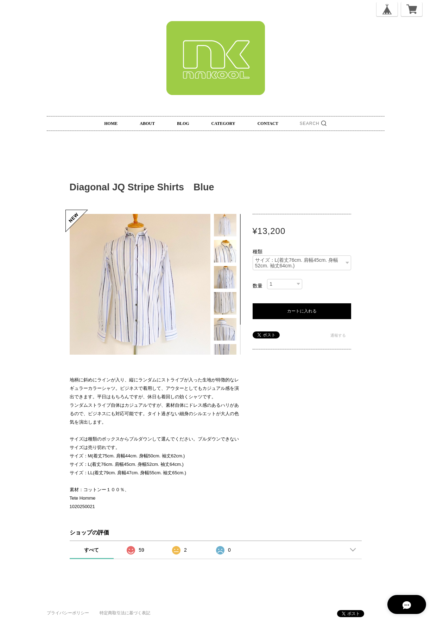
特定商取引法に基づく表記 (125, 612)
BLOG (183, 123)
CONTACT (268, 123)
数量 (257, 286)
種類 (257, 251)
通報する (338, 335)
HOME (111, 123)
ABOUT (147, 123)
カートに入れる (302, 311)
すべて (91, 550)
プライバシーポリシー (68, 612)
